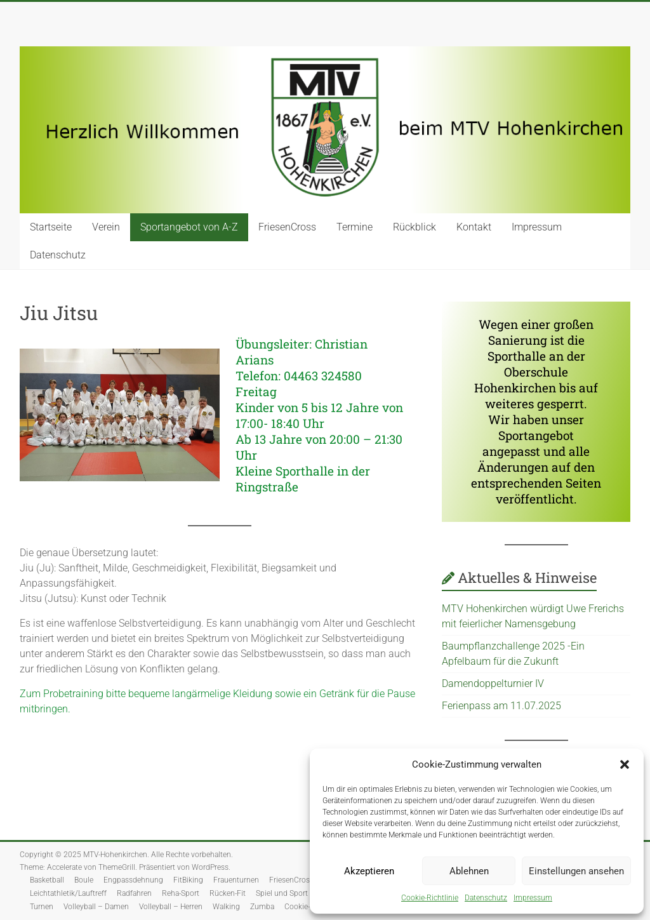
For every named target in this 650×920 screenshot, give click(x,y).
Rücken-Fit (227, 893)
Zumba (262, 906)
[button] (624, 764)
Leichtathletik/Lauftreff (68, 893)
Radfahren (134, 893)
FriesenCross (287, 227)
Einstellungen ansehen (576, 871)
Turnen (41, 906)
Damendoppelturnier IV (494, 683)
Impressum (533, 897)
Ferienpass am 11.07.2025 (501, 706)
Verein (106, 227)
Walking (226, 906)
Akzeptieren (369, 871)
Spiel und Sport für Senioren (303, 893)
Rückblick (414, 227)
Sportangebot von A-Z (189, 227)
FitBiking (188, 880)
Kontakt (473, 227)
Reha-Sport (180, 893)
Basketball (47, 880)
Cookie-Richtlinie (429, 897)
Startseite (51, 227)
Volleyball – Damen (96, 906)
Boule (83, 880)
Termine (354, 227)
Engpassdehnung (133, 880)
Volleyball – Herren (170, 906)
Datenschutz (486, 897)
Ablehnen (469, 871)
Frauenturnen (236, 880)
